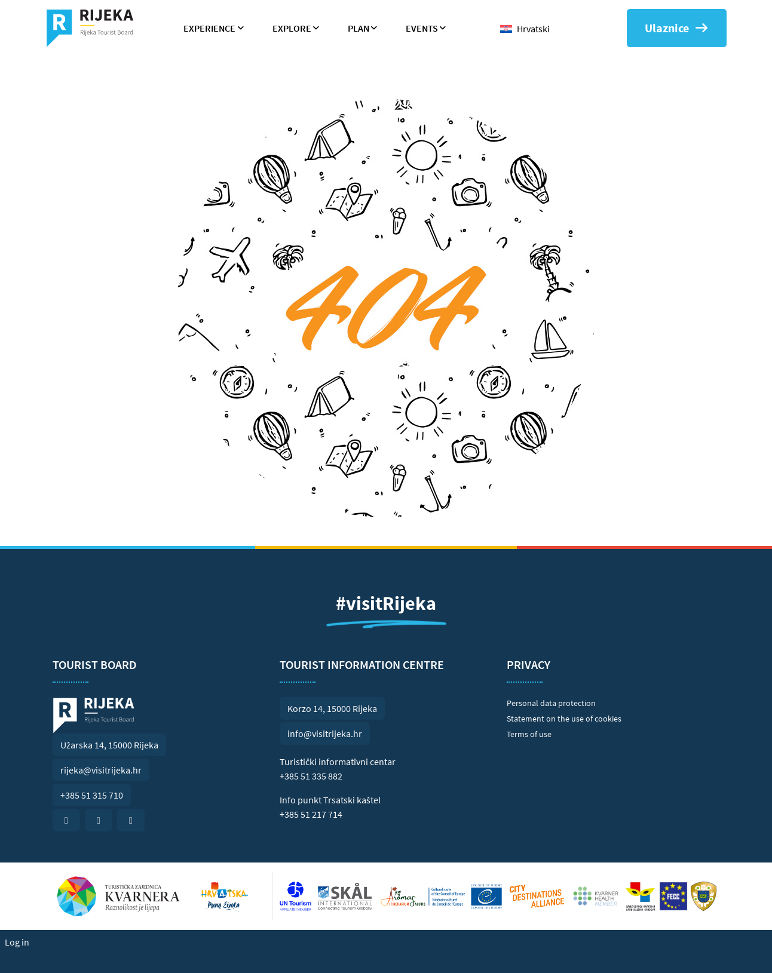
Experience (209, 28)
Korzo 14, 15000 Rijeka (332, 708)
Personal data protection (551, 703)
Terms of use (529, 734)
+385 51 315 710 (91, 795)
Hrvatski (533, 29)
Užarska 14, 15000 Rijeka (109, 745)
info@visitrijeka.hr (324, 733)
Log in (17, 942)
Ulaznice (677, 27)
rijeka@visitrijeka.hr (101, 770)
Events (422, 28)
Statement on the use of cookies (564, 718)
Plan (358, 28)
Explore (291, 28)
